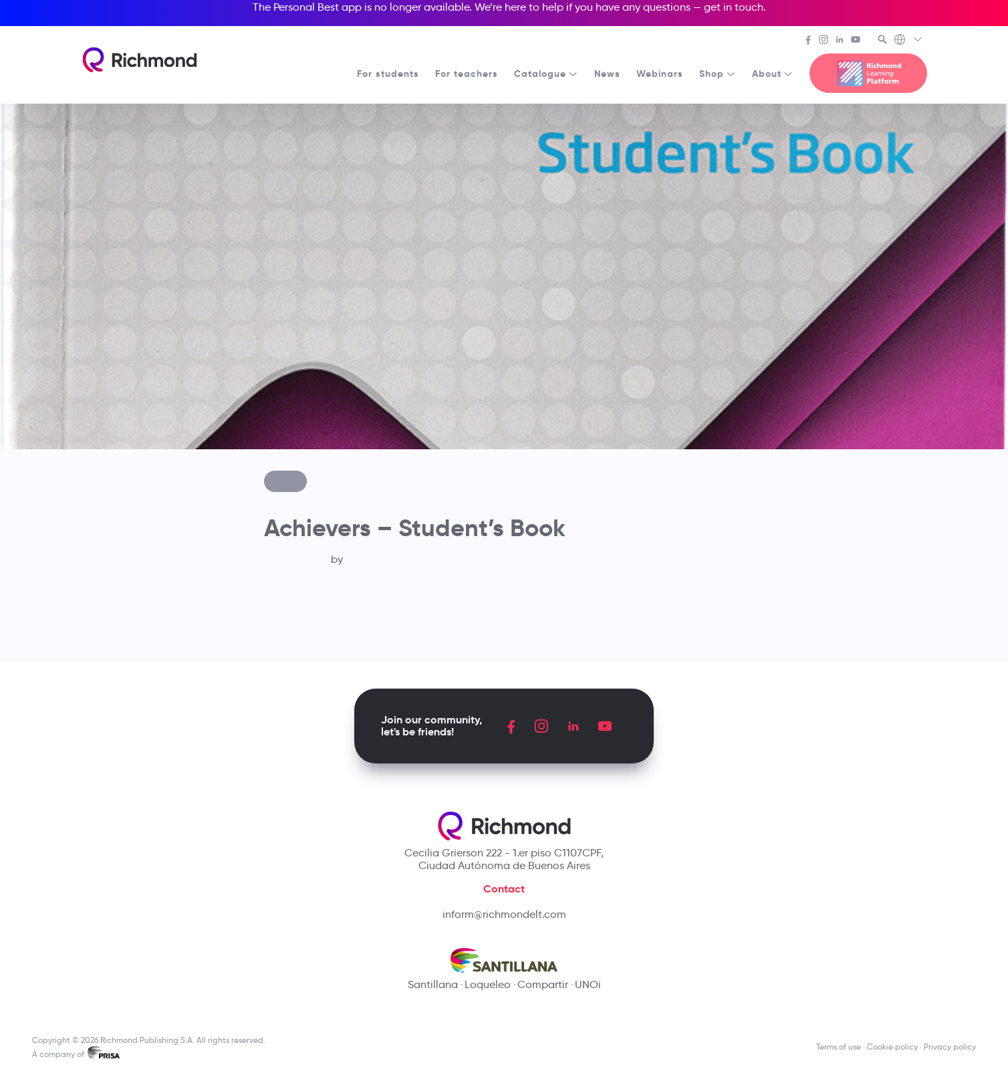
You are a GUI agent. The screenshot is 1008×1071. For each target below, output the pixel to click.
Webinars (659, 74)
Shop (717, 74)
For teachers (466, 74)
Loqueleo (488, 984)
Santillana (433, 984)
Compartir (542, 984)
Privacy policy (950, 1047)
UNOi (588, 984)
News (607, 74)
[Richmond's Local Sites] (908, 40)
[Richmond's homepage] (140, 59)
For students (388, 74)
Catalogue (546, 74)
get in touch (733, 7)
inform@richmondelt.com (504, 914)
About (772, 74)
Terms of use (838, 1047)
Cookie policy (892, 1047)
